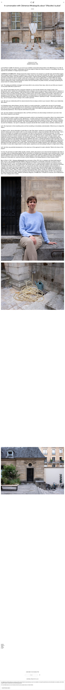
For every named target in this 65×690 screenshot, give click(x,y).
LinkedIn (2, 647)
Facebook (2, 645)
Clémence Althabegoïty (18, 160)
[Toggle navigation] (1, 2)
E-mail (2, 648)
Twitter (2, 646)
